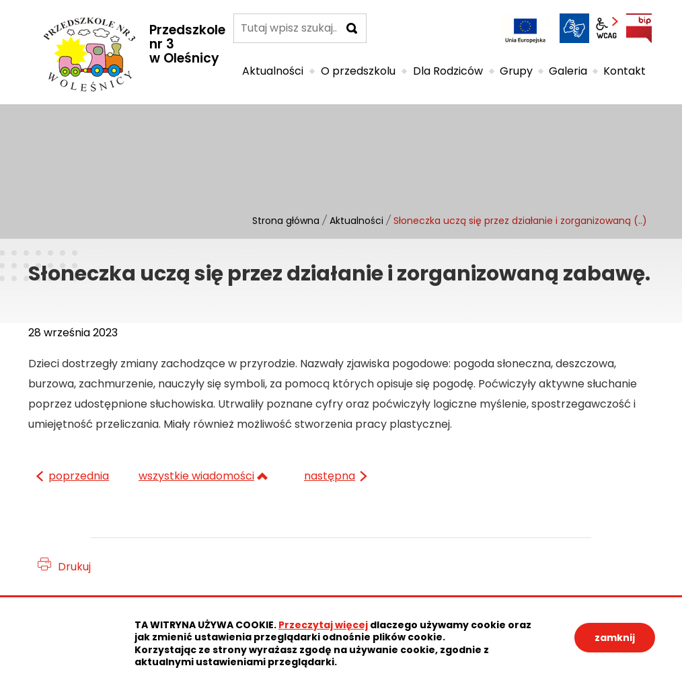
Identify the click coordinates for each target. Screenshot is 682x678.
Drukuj (74, 566)
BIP (639, 28)
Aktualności (356, 220)
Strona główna (285, 220)
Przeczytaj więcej (323, 625)
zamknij (615, 637)
